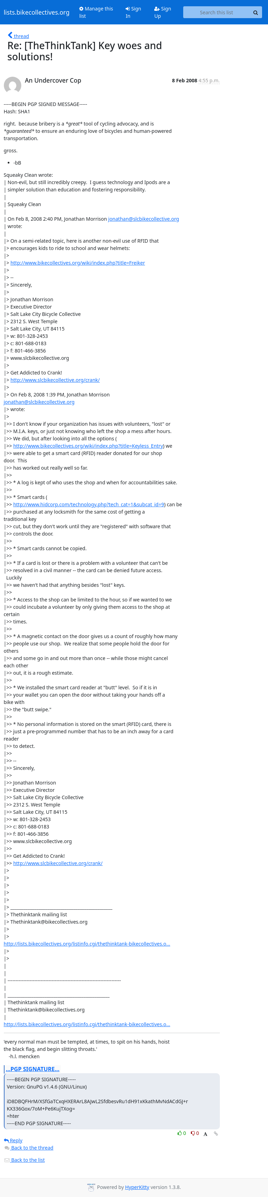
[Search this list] (216, 12)
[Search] (256, 12)
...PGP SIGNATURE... (33, 1069)
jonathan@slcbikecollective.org (143, 218)
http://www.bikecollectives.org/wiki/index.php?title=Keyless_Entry (88, 445)
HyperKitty (137, 1187)
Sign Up (162, 12)
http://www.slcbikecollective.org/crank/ (55, 380)
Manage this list (96, 12)
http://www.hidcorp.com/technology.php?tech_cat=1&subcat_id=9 (88, 504)
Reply (13, 1140)
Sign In (133, 12)
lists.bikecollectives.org (37, 12)
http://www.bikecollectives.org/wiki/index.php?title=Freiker (77, 262)
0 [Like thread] (182, 1133)
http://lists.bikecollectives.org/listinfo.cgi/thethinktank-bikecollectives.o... (87, 943)
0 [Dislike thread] (195, 1133)
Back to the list (24, 1160)
